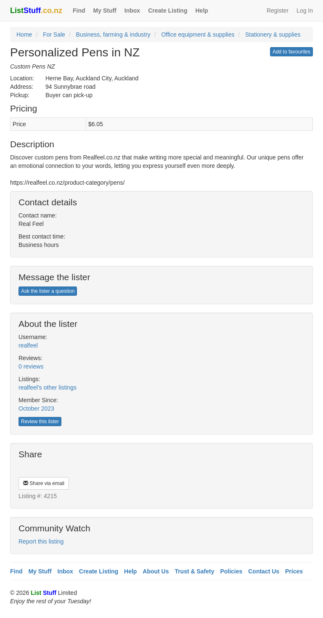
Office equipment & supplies (197, 34)
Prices (294, 571)
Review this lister (40, 421)
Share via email (43, 483)
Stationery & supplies (273, 34)
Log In (305, 10)
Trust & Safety (194, 571)
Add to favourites (291, 52)
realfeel (28, 345)
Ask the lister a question (47, 291)
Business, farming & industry (113, 34)
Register (278, 10)
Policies (231, 571)
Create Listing (167, 10)
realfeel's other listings (48, 387)
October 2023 (36, 408)
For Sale (54, 34)
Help (201, 10)
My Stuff (104, 10)
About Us (156, 571)
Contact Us (263, 571)
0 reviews (31, 366)
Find (79, 10)
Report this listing (41, 541)
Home (24, 34)
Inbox (132, 10)
